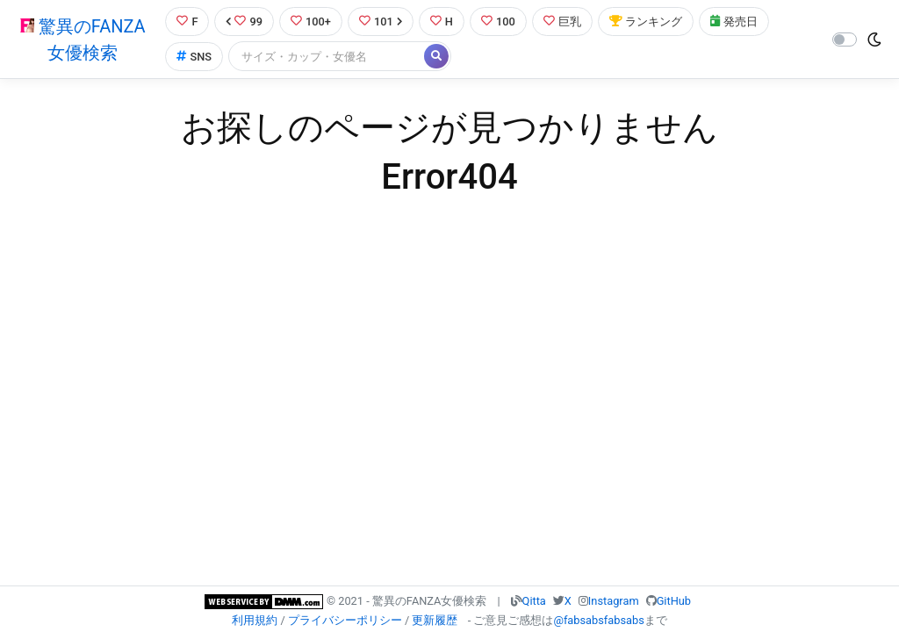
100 (498, 21)
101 (380, 21)
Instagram (613, 600)
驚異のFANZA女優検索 (83, 39)
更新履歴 (434, 620)
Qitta (534, 600)
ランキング (645, 21)
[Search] (327, 56)
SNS (194, 56)
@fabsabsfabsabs (598, 620)
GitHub (674, 600)
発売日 (734, 21)
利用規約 (254, 620)
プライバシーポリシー (345, 620)
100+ (311, 21)
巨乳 (562, 21)
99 (244, 21)
